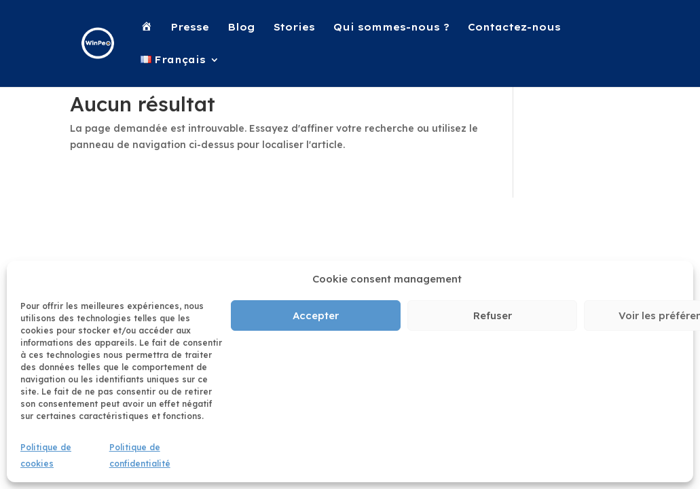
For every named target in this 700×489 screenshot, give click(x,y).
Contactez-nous (514, 27)
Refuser (492, 315)
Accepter (316, 315)
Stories (294, 27)
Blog (241, 27)
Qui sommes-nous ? (391, 27)
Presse (189, 27)
